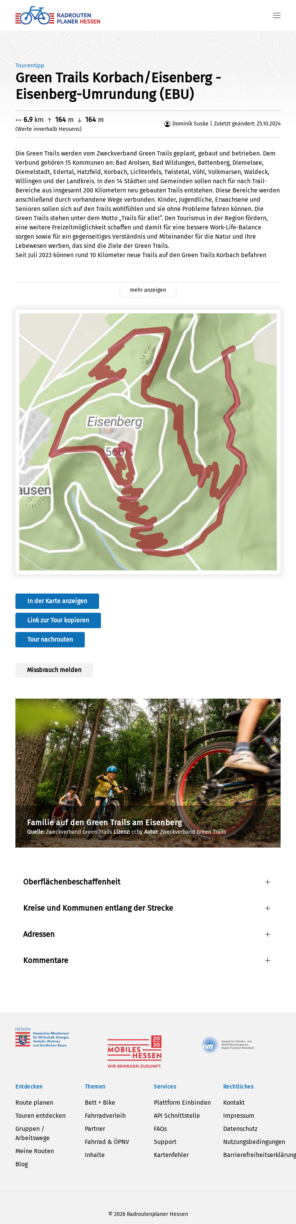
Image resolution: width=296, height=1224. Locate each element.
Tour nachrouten (50, 639)
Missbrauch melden (54, 670)
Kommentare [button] (45, 960)
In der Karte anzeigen (57, 601)
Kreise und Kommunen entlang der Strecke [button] (98, 908)
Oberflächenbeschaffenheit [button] (71, 881)
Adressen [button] (39, 934)
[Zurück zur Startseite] (57, 15)
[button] (277, 15)
